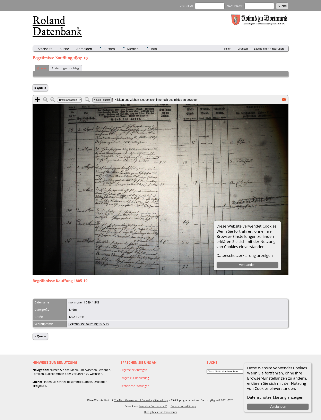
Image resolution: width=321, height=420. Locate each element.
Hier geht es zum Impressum (160, 412)
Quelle (41, 68)
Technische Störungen (135, 386)
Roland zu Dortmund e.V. (153, 406)
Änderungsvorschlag (65, 68)
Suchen (109, 49)
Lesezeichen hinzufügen (269, 48)
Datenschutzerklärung (183, 406)
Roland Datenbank (57, 26)
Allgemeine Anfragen (134, 370)
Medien (133, 49)
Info (154, 49)
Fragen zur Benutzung (135, 378)
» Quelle (40, 87)
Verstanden (277, 406)
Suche (64, 49)
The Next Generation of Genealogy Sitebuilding (141, 400)
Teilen (227, 48)
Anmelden (84, 49)
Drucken (242, 48)
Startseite (45, 49)
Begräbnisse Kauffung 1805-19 (88, 324)
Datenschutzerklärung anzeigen (275, 397)
